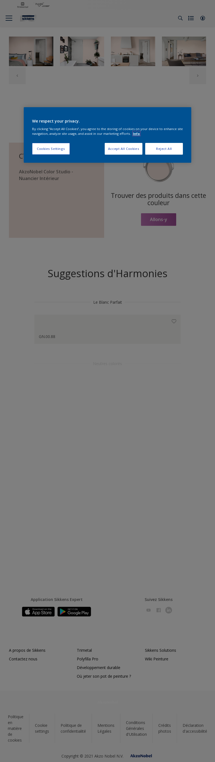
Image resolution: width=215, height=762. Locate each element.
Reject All (164, 149)
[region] (107, 135)
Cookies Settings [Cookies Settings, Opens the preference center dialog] (51, 149)
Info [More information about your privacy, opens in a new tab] (136, 133)
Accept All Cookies (123, 149)
